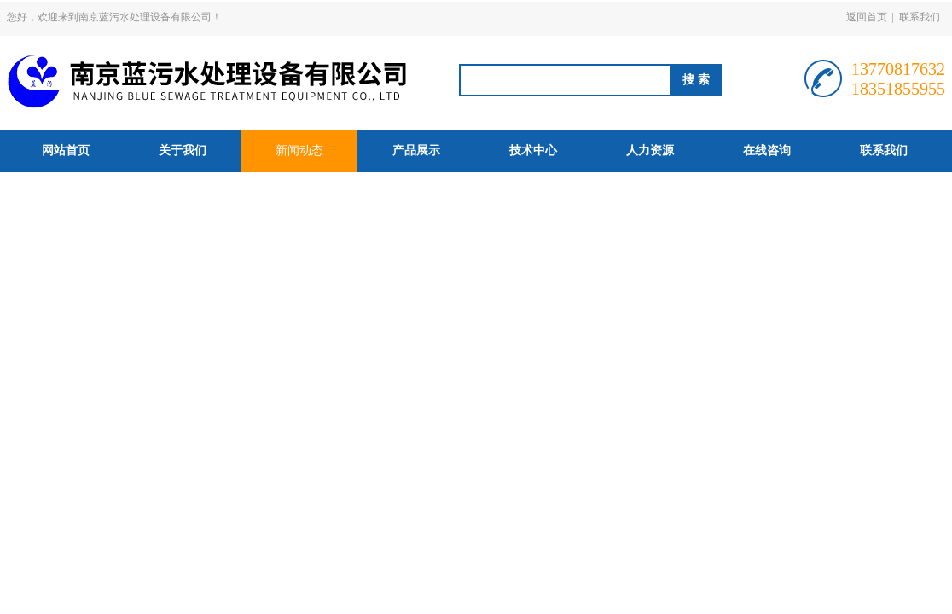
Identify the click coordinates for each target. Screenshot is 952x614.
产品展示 (416, 150)
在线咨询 (767, 150)
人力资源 (650, 150)
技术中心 (533, 150)
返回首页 (866, 17)
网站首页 (66, 150)
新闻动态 (299, 150)
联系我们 (919, 17)
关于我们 (182, 150)
